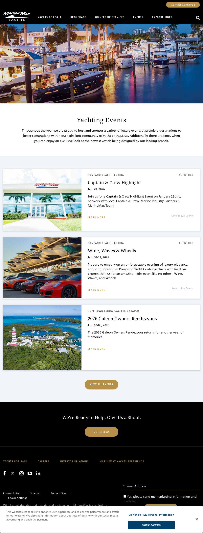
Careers (44, 461)
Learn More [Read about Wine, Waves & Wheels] (96, 290)
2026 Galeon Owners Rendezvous (122, 318)
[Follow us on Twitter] (12, 474)
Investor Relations (74, 461)
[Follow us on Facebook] (4, 473)
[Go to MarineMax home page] (15, 16)
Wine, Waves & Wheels (112, 250)
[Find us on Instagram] (21, 473)
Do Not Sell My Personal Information (151, 514)
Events (138, 17)
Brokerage (78, 17)
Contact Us (101, 432)
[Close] (196, 519)
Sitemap (35, 493)
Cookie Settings (17, 497)
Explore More (162, 17)
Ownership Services (109, 17)
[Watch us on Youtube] (30, 473)
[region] (101, 519)
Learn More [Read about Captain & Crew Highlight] (96, 217)
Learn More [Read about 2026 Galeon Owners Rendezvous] (96, 349)
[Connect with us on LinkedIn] (38, 473)
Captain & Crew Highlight (114, 182)
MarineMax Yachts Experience (122, 461)
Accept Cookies (151, 524)
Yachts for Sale (50, 17)
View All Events (101, 384)
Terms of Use (58, 493)
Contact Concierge (183, 4)
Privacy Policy (11, 493)
